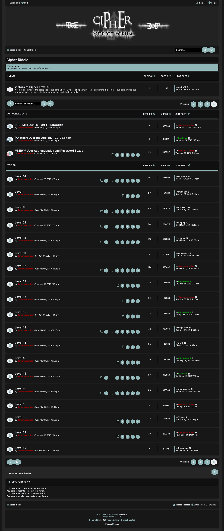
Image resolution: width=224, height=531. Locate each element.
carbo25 (182, 87)
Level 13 (20, 327)
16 (133, 181)
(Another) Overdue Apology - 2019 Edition (43, 137)
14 (122, 181)
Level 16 (20, 373)
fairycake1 (183, 328)
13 (117, 181)
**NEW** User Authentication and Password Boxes (49, 150)
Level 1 (19, 191)
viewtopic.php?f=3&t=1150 (63, 68)
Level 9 (19, 389)
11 (138, 227)
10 (138, 211)
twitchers (182, 176)
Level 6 (19, 358)
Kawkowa (182, 374)
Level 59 (20, 448)
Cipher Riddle (17, 60)
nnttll (180, 343)
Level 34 (20, 176)
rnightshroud (184, 281)
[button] (193, 104)
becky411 (182, 207)
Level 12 (20, 266)
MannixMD (123, 515)
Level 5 (19, 417)
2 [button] (207, 104)
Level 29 (20, 432)
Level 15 (20, 238)
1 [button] (200, 104)
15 (127, 181)
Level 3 (19, 404)
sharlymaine (184, 389)
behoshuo (183, 448)
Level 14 (20, 342)
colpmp (181, 223)
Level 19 (20, 281)
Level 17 (20, 297)
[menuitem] (24, 3)
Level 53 (20, 253)
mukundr (182, 192)
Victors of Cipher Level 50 (32, 87)
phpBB (102, 520)
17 (138, 181)
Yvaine (181, 417)
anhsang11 (183, 253)
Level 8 (19, 207)
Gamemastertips (25, 128)
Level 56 (20, 312)
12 (127, 242)
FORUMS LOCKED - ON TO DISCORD (39, 125)
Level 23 (20, 222)
